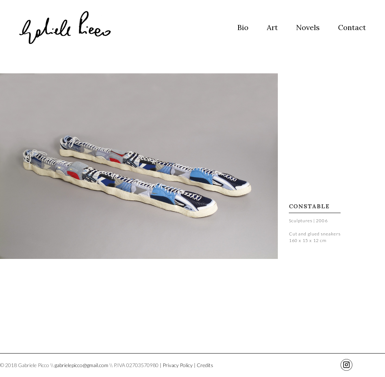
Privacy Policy (178, 365)
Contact (352, 27)
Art (272, 27)
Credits (205, 365)
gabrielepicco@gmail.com (81, 365)
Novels (308, 27)
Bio (242, 27)
